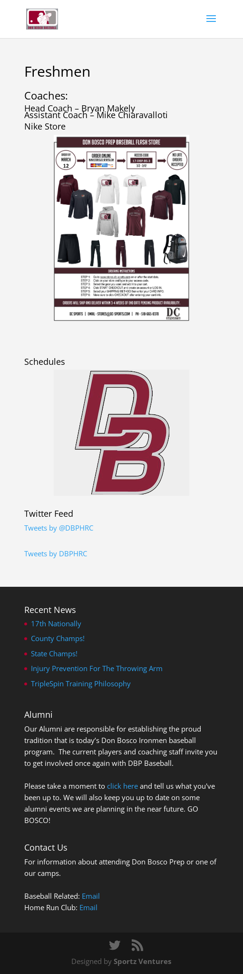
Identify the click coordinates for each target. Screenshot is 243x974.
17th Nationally (56, 623)
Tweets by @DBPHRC (58, 527)
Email (91, 896)
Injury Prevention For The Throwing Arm (97, 668)
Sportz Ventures (142, 961)
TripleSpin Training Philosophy (81, 683)
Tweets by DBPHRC (55, 553)
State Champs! (54, 653)
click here (122, 786)
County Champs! (58, 638)
